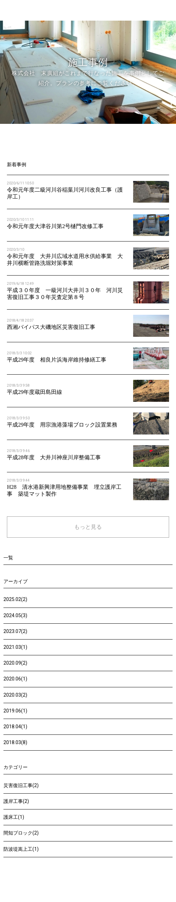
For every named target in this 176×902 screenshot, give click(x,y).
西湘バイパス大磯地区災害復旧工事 (51, 327)
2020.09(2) (15, 663)
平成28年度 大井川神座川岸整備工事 (54, 457)
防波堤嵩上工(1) (21, 849)
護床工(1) (13, 817)
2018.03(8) (15, 742)
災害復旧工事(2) (21, 785)
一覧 (8, 557)
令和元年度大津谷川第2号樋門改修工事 (55, 226)
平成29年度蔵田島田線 (34, 392)
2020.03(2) (15, 695)
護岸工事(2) (16, 801)
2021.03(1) (15, 647)
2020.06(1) (15, 678)
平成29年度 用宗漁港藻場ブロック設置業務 (62, 425)
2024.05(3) (15, 615)
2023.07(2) (15, 631)
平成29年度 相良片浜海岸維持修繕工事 (56, 360)
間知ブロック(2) (21, 833)
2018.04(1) (15, 726)
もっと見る (88, 527)
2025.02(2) (15, 599)
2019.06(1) (15, 710)
